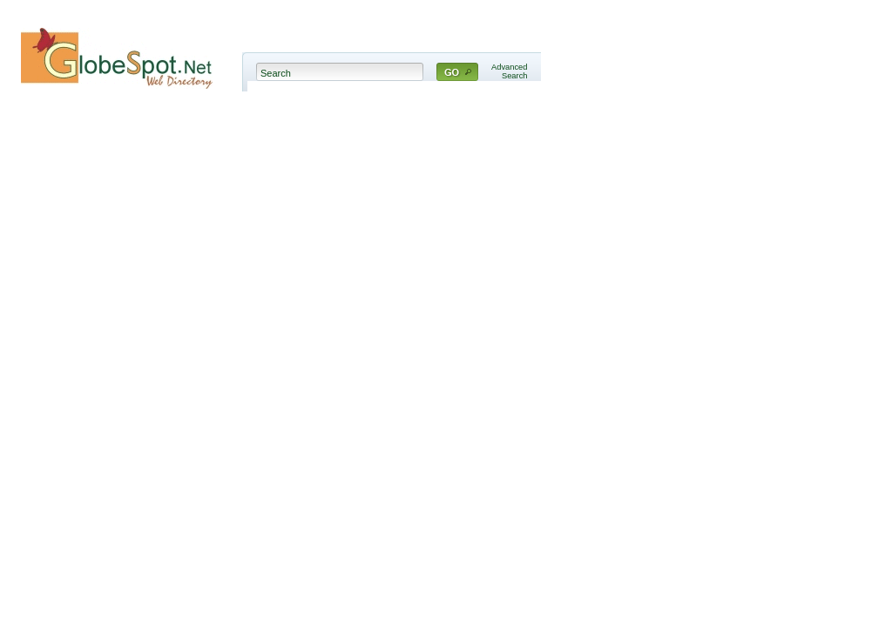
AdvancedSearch (509, 71)
